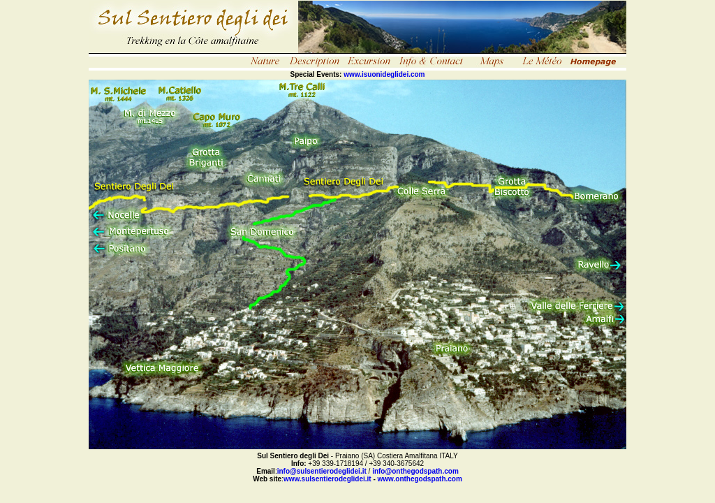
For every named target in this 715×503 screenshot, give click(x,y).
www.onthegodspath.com (420, 479)
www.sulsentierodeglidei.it (327, 479)
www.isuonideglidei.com (384, 74)
